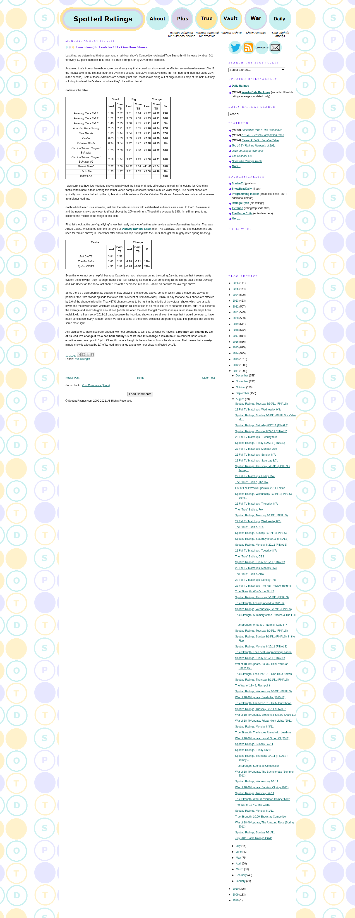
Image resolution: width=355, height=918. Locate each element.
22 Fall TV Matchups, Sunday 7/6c (255, 579)
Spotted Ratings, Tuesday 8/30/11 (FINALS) (261, 403)
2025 (236, 289)
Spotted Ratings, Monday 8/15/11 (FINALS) (261, 646)
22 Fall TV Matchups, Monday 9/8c (256, 448)
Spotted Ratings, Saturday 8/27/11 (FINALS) (261, 425)
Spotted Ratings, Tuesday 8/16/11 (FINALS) (261, 630)
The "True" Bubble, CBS (249, 556)
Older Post (208, 377)
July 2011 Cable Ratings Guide (253, 838)
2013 (236, 359)
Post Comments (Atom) (96, 385)
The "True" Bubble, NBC (249, 527)
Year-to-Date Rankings (256, 92)
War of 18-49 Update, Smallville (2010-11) (260, 697)
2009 (236, 894)
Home (140, 377)
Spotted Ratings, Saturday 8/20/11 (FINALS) (261, 538)
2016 (236, 341)
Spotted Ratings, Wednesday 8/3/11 (256, 781)
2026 (236, 283)
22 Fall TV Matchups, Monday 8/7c (256, 568)
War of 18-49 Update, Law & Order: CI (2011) (262, 738)
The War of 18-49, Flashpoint (252, 685)
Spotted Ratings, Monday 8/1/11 (254, 810)
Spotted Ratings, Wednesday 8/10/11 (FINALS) (263, 691)
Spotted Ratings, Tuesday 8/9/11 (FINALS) (260, 709)
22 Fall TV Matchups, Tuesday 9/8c (256, 437)
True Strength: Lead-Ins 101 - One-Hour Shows (111, 47)
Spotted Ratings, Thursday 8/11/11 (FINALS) (262, 679)
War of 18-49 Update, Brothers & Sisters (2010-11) (265, 714)
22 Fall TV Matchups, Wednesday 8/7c (258, 521)
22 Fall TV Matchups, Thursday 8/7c (256, 503)
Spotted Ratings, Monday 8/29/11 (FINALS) (261, 431)
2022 (236, 306)
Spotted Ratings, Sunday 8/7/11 (254, 744)
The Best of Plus (242, 156)
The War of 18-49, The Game (252, 804)
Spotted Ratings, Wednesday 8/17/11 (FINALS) (263, 609)
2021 (236, 312)
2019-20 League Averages (248, 150)
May (239, 857)
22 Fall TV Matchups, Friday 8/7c (255, 476)
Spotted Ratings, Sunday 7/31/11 (255, 832)
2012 (236, 365)
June (239, 851)
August (240, 399)
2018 (236, 330)
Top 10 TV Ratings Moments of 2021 (254, 145)
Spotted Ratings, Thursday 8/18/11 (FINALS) (262, 597)
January (241, 881)
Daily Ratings (240, 85)
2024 (236, 294)
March (240, 869)
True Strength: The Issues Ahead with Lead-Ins (263, 732)
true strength (82, 359)
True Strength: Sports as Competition (257, 765)
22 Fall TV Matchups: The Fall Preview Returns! (263, 585)
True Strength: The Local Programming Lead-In (263, 652)
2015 (236, 347)
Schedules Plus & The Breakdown (262, 130)
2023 (236, 300)
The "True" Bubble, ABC (249, 574)
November (242, 381)
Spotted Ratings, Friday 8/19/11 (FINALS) (260, 562)
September (243, 393)
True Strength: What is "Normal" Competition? (262, 799)
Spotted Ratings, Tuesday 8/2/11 (254, 793)
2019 (236, 324)
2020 (236, 318)
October (241, 387)
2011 (236, 371)
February (241, 875)
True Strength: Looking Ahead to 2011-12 (260, 603)
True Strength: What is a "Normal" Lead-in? (261, 624)
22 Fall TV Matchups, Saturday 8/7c (256, 460)
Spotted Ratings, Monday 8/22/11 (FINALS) (261, 544)
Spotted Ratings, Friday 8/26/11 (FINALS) (260, 442)
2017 (236, 335)
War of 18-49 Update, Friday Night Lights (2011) (264, 720)
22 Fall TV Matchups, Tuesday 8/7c (256, 550)
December (242, 375)
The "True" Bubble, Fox (249, 509)
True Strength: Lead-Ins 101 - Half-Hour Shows (263, 703)
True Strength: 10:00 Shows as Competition (261, 816)
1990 (236, 900)
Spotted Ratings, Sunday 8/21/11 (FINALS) (261, 533)
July (238, 845)
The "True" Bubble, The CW (252, 482)
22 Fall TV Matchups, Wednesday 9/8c (258, 409)
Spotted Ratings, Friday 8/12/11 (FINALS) (260, 658)
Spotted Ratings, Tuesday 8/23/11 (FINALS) (261, 515)
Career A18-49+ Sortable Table (260, 140)
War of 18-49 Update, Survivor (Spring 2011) (262, 787)
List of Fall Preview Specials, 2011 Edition (260, 488)
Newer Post (72, 377)
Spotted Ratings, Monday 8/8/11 (254, 726)
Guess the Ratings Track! (247, 161)
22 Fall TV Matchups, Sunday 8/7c (255, 454)
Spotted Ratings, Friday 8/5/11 (253, 750)
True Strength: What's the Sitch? (254, 591)
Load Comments (140, 394)
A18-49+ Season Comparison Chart (263, 135)
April (239, 863)
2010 (236, 888)
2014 (236, 353)
